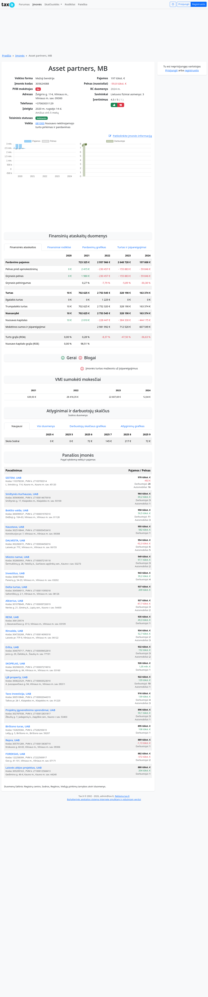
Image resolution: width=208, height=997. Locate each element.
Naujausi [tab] (17, 426)
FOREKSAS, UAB (15, 754)
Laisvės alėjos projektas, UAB (24, 767)
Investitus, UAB (15, 573)
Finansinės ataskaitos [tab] (23, 247)
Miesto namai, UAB (17, 557)
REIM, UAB (12, 617)
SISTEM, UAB (13, 477)
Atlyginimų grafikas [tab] (132, 426)
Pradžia (6, 55)
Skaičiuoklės (52, 4)
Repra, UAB (13, 740)
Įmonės (37, 4)
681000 (39, 123)
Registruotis (198, 4)
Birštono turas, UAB (18, 726)
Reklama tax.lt (122, 796)
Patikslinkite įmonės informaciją (130, 136)
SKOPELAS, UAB (15, 663)
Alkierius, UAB (14, 600)
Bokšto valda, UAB (17, 510)
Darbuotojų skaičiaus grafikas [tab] (88, 426)
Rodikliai (70, 4)
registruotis (192, 70)
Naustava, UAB (15, 526)
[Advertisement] (78, 203)
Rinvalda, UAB (14, 630)
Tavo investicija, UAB (18, 693)
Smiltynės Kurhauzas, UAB (22, 494)
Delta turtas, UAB (16, 587)
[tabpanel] (78, 301)
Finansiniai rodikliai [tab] (59, 247)
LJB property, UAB (17, 677)
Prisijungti (183, 4)
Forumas (24, 4)
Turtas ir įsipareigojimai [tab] (131, 247)
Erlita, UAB (12, 647)
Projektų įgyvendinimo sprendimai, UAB (30, 710)
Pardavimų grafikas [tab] (94, 247)
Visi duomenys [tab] (46, 426)
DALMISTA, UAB (15, 540)
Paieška (82, 4)
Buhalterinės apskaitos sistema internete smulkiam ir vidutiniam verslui (104, 799)
